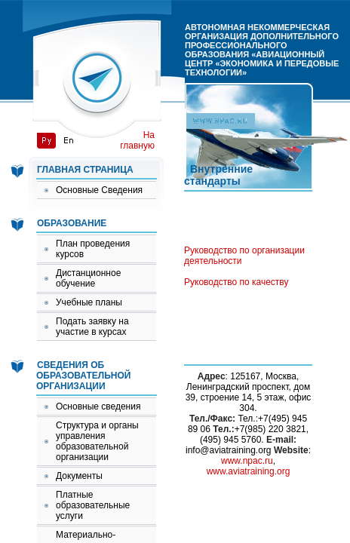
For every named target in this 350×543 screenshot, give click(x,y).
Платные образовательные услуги (93, 505)
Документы (79, 476)
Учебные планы (89, 302)
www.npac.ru (247, 461)
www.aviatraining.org (248, 471)
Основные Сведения (99, 190)
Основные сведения (98, 406)
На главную (137, 140)
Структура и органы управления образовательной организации (97, 441)
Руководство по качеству (236, 282)
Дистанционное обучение (88, 278)
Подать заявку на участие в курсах (92, 326)
